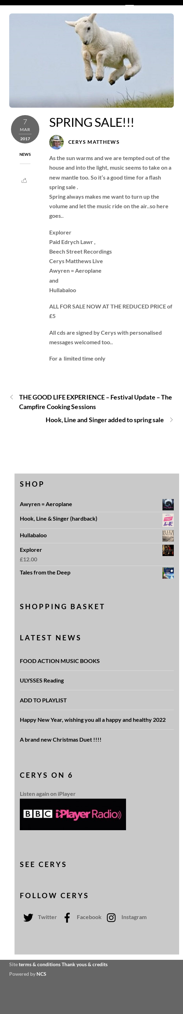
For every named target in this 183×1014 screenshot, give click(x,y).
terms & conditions (40, 964)
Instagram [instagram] (125, 916)
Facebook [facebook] (80, 916)
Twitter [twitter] (38, 916)
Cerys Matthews (94, 142)
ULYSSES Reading (42, 680)
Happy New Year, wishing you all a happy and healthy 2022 (93, 719)
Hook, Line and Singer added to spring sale (110, 420)
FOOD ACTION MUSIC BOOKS (60, 660)
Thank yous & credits (85, 964)
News (25, 154)
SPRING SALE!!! (91, 121)
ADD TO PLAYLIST (43, 700)
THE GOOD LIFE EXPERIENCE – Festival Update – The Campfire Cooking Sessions (90, 401)
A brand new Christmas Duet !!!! (61, 739)
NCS (41, 974)
